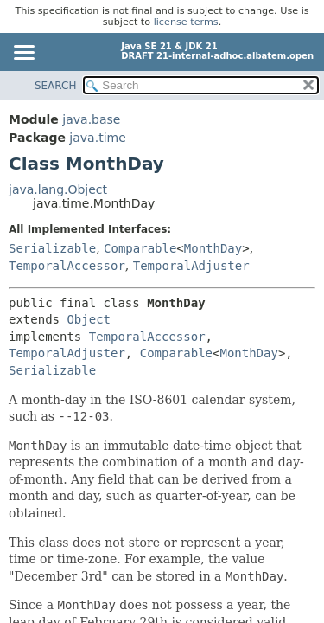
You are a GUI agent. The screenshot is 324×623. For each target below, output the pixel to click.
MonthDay (213, 248)
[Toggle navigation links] (23, 54)
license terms (186, 22)
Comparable (140, 248)
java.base (91, 119)
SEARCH (56, 86)
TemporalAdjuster (191, 266)
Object (89, 319)
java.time (97, 138)
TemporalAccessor (67, 266)
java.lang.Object (58, 189)
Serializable (52, 248)
